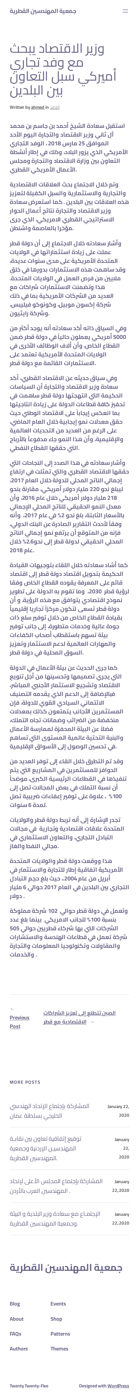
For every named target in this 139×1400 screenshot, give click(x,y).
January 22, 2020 (120, 1185)
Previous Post (19, 1022)
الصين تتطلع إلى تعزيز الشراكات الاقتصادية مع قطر (79, 1017)
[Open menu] (125, 11)
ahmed (38, 107)
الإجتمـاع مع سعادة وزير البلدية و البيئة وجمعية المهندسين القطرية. (55, 1218)
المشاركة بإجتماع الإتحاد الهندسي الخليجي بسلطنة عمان (49, 1111)
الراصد (55, 107)
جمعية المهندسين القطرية (43, 11)
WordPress (118, 1386)
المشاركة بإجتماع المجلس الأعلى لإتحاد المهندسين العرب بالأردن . (56, 1186)
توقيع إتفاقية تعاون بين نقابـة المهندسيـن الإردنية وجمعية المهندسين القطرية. (45, 1148)
